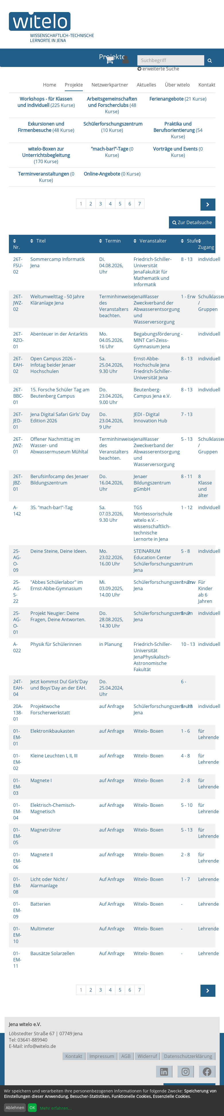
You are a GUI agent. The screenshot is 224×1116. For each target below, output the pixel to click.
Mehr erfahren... (56, 1108)
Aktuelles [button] (146, 87)
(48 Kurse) (112, 105)
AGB (125, 1055)
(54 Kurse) (177, 130)
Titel (38, 241)
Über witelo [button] (177, 87)
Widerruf (147, 1055)
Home (49, 87)
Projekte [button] (74, 87)
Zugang (206, 244)
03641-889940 (32, 1040)
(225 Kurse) (46, 102)
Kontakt (206, 87)
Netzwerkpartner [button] (109, 87)
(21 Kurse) (178, 99)
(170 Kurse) (46, 155)
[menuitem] (109, 61)
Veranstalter (150, 241)
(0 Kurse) (112, 152)
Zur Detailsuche (192, 222)
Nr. (16, 244)
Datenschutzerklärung (188, 1055)
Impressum (101, 1055)
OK (32, 1107)
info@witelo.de (40, 1046)
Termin (110, 241)
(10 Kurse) (113, 127)
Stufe (189, 241)
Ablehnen (15, 1107)
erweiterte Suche (161, 71)
